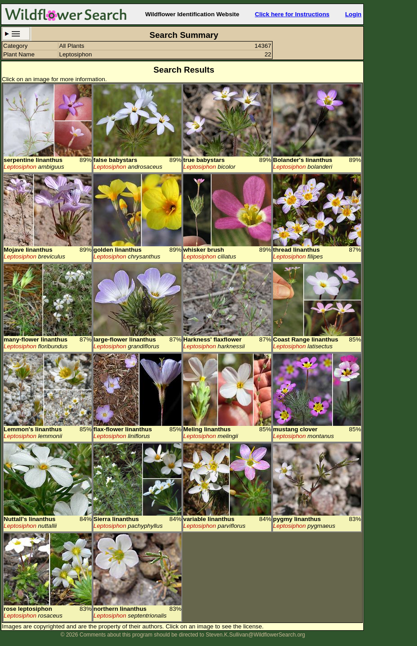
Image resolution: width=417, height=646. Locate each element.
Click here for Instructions (292, 14)
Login (353, 14)
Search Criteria (16, 33)
